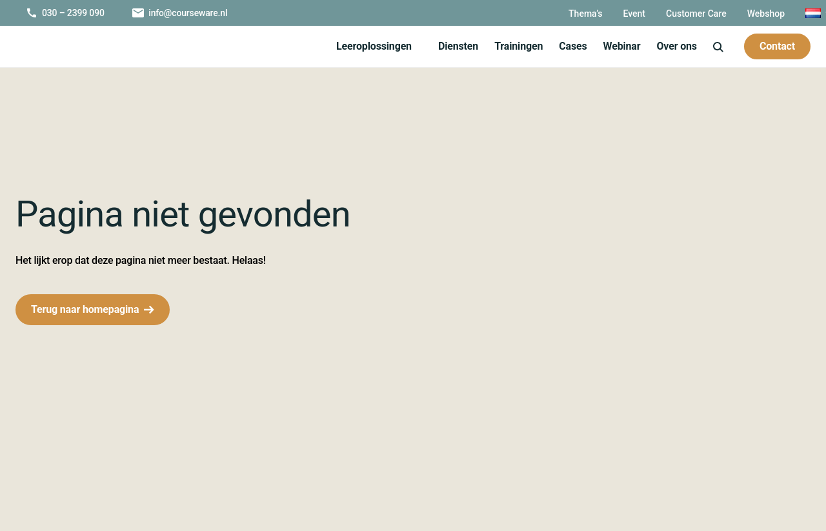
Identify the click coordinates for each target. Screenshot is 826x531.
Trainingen (513, 46)
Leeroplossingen (368, 46)
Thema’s (558, 13)
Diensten (452, 46)
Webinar (617, 46)
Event (608, 13)
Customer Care (672, 13)
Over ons (674, 46)
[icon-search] (717, 46)
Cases (567, 46)
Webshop (744, 13)
